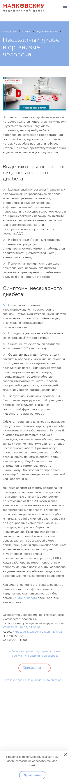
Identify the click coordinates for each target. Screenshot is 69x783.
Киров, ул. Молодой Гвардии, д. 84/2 (37, 632)
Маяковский (10, 31)
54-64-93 (34, 627)
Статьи (26, 31)
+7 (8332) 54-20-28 (15, 627)
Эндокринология (46, 31)
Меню (65, 6)
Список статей (34, 668)
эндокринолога (26, 598)
